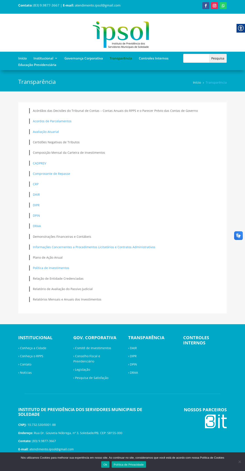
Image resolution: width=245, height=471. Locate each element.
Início (22, 58)
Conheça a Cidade (33, 348)
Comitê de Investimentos (93, 348)
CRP (36, 184)
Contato (25, 364)
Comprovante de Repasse (51, 174)
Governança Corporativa (83, 58)
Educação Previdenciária (37, 65)
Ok (105, 464)
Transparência (121, 58)
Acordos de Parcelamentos (52, 121)
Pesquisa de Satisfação (91, 378)
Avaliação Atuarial (46, 132)
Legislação (82, 369)
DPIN (36, 215)
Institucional (43, 58)
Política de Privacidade (129, 464)
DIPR (36, 205)
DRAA (37, 226)
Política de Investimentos (51, 268)
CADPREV (39, 163)
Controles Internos (153, 58)
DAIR (36, 194)
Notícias (26, 372)
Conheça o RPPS (31, 356)
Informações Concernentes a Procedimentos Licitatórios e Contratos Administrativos (94, 247)
